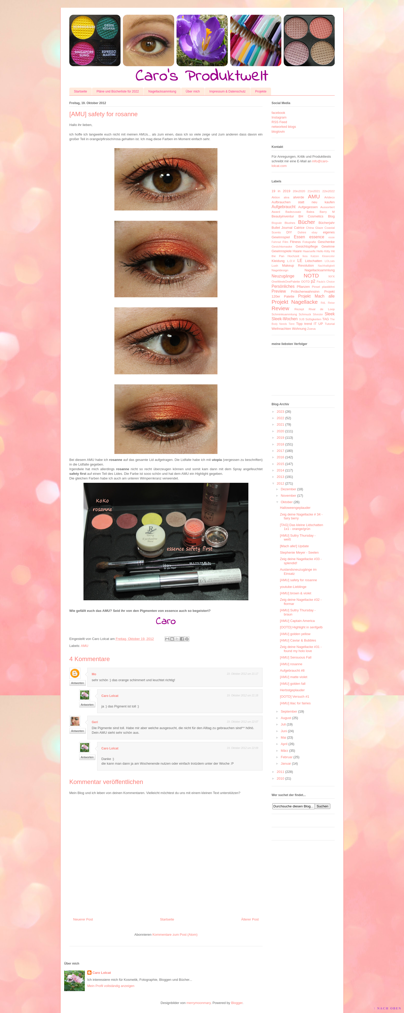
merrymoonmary (199, 1003)
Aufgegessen (308, 207)
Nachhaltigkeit (326, 265)
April (284, 744)
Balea (310, 211)
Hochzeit (293, 256)
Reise (331, 302)
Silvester (318, 314)
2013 (280, 477)
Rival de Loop (322, 309)
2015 (280, 464)
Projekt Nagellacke (295, 302)
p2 (313, 281)
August (286, 718)
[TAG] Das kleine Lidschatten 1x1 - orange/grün (301, 527)
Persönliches (283, 286)
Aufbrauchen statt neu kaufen (303, 202)
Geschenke (326, 242)
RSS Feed (279, 122)
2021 (280, 424)
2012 (280, 483)
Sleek (330, 314)
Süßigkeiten (313, 319)
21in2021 (314, 191)
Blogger (236, 1003)
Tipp (299, 324)
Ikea (305, 256)
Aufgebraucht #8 (292, 670)
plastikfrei (328, 286)
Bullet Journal (282, 228)
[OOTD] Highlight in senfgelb (301, 627)
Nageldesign (280, 270)
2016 (280, 457)
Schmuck (305, 314)
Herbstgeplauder (292, 690)
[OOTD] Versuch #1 (294, 696)
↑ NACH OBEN (387, 1008)
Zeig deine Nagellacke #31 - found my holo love (301, 649)
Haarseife (309, 251)
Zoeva (311, 328)
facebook (278, 113)
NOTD (311, 275)
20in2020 (299, 191)
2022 (280, 418)
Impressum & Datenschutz (227, 91)
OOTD (305, 281)
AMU (84, 646)
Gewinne (328, 246)
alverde (298, 197)
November (288, 495)
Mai (283, 737)
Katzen (315, 256)
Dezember (288, 489)
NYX (332, 276)
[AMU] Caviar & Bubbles (298, 640)
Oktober (287, 502)
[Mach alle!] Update (294, 546)
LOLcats (330, 261)
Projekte (260, 91)
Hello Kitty (323, 251)
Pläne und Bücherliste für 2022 (118, 91)
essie (332, 237)
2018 (280, 444)
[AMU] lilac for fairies (295, 703)
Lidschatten (313, 261)
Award (276, 211)
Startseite (80, 91)
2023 (280, 411)
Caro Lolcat (110, 696)
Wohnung (299, 329)
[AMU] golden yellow (295, 634)
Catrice (299, 228)
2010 (280, 778)
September (289, 711)
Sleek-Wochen (285, 319)
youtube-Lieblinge (293, 587)
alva (286, 197)
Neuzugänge (283, 276)
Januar (286, 763)
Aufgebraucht (284, 207)
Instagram (279, 117)
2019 (280, 438)
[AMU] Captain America (297, 621)
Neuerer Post (83, 919)
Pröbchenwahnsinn (305, 291)
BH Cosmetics (311, 216)
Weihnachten (281, 329)
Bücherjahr (326, 223)
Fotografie (309, 241)
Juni (284, 731)
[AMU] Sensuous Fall (295, 657)
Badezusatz (293, 211)
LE (299, 260)
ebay (315, 232)
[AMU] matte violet (293, 677)
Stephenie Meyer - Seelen (299, 552)
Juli (283, 724)
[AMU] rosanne (291, 664)
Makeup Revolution (298, 265)
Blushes (289, 222)
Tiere (291, 324)
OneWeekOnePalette (286, 281)
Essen (299, 237)
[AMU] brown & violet (295, 593)
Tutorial (330, 323)
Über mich (193, 91)
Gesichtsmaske (282, 246)
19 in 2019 (281, 191)
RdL (323, 302)
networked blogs (284, 127)
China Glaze (314, 227)
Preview (279, 291)
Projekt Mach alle (316, 296)
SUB (301, 319)
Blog (331, 216)
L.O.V (291, 261)
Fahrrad (276, 242)
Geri (95, 722)
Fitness (295, 242)
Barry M (327, 211)
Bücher (306, 222)
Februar (287, 757)
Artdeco (329, 197)
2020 (280, 431)
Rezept (299, 309)
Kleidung (278, 261)
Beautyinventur (283, 216)
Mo (94, 674)
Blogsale (277, 223)
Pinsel (316, 286)
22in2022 (328, 191)
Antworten (77, 683)
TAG (325, 319)
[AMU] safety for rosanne (298, 580)
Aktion (276, 197)
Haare (297, 251)
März (284, 751)
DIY (289, 232)
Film (285, 241)
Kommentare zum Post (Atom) (175, 934)
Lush (275, 265)
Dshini (302, 232)
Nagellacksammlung (162, 91)
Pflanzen (303, 287)
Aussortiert (327, 207)
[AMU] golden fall (292, 684)
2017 (280, 451)
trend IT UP (313, 324)
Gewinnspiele (282, 251)
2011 (280, 772)
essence (316, 237)
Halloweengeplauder (295, 508)
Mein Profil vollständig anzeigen (110, 986)
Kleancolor (328, 256)
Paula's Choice (326, 281)
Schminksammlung (284, 314)
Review (280, 308)
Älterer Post (250, 919)
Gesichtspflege (307, 246)
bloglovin (278, 131)
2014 (280, 470)
